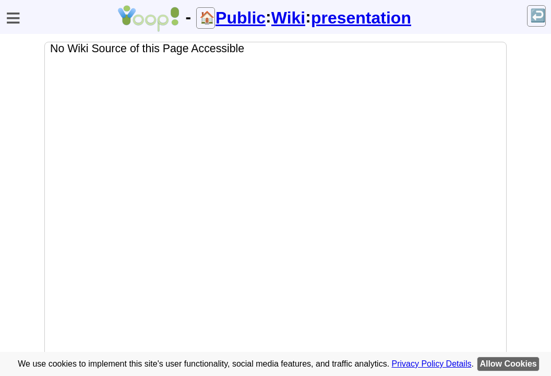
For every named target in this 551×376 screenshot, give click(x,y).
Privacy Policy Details (432, 363)
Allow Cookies (508, 363)
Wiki (288, 17)
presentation (361, 17)
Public (240, 17)
